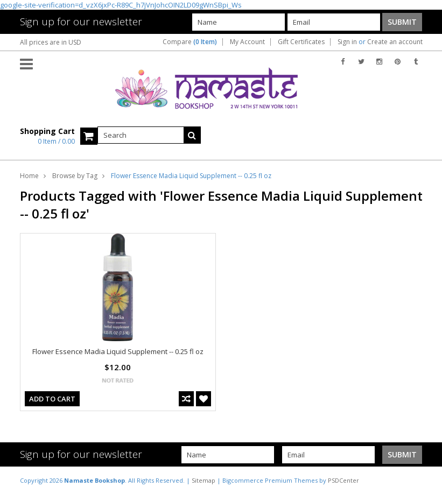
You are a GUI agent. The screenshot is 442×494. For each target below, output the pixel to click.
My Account (247, 42)
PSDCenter (343, 480)
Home (29, 175)
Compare (190, 42)
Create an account (395, 42)
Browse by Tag (74, 175)
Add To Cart (52, 399)
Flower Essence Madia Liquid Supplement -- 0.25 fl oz (118, 351)
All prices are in (50, 42)
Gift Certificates (301, 42)
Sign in (347, 42)
